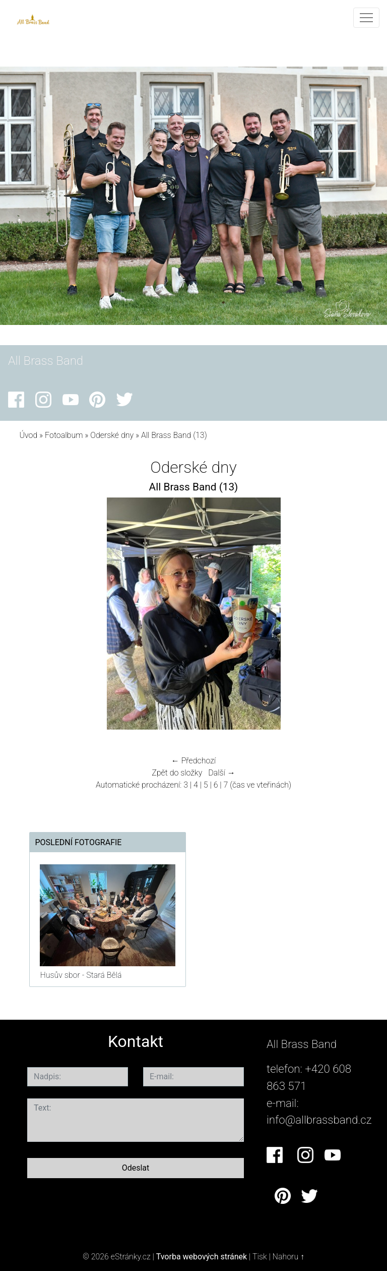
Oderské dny (113, 435)
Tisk (259, 1256)
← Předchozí (193, 760)
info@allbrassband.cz (319, 1119)
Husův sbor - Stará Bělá (80, 975)
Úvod (28, 435)
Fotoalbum (64, 435)
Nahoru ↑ (288, 1256)
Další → (221, 773)
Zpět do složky (177, 773)
